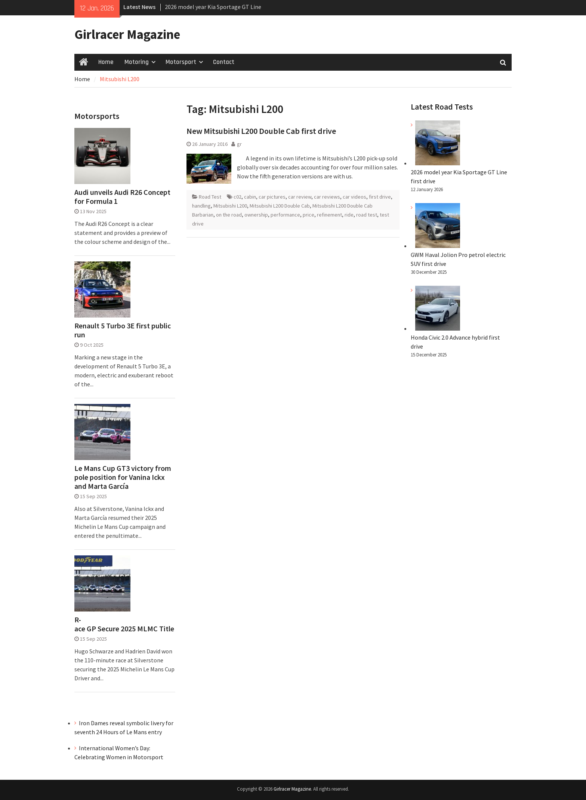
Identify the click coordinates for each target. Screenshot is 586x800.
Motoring (136, 62)
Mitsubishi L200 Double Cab (280, 205)
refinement (329, 214)
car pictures (272, 196)
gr (239, 144)
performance (285, 214)
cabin (250, 196)
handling (201, 205)
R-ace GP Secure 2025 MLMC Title (124, 624)
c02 (237, 196)
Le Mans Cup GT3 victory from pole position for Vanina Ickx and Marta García (122, 477)
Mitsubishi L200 (230, 205)
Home (105, 62)
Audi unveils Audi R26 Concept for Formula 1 (122, 197)
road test (366, 214)
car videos (354, 196)
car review (299, 196)
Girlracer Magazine (127, 34)
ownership (256, 214)
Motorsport (181, 62)
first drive (380, 196)
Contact (223, 62)
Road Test (210, 196)
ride (349, 214)
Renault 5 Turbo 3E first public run (122, 330)
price (308, 214)
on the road (229, 214)
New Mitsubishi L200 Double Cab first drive (261, 131)
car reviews (327, 196)
